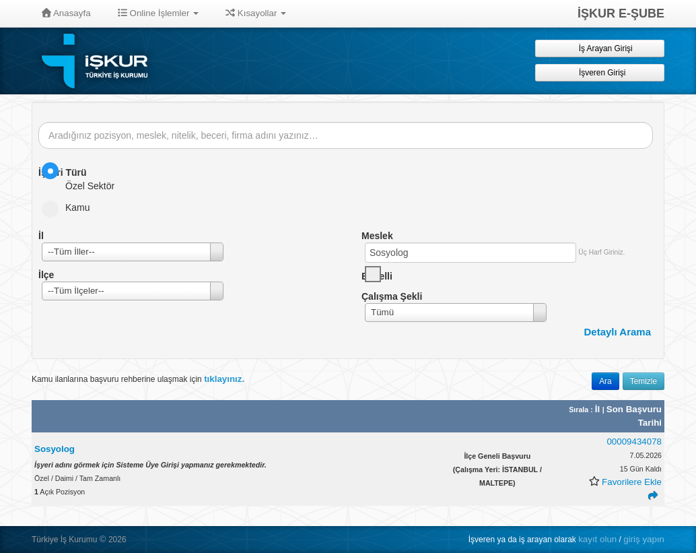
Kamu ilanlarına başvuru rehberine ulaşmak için (138, 379)
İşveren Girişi (600, 72)
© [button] (103, 539)
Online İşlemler (158, 13)
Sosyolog (54, 449)
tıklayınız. (224, 379)
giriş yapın (643, 539)
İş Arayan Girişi (599, 48)
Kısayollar (255, 13)
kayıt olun (597, 539)
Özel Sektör (82, 176)
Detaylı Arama (618, 331)
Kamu (70, 207)
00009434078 (634, 441)
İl (598, 409)
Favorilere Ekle (632, 482)
